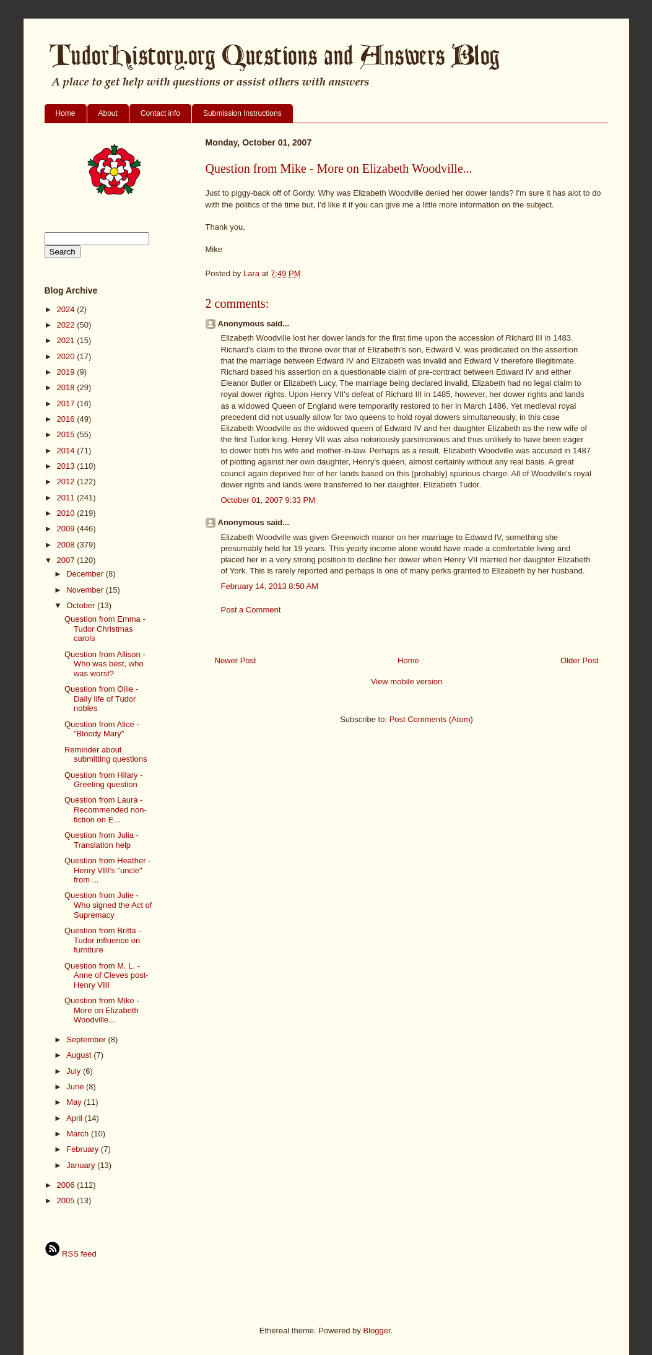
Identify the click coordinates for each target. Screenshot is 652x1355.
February (83, 1149)
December (86, 573)
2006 (67, 1185)
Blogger (376, 1330)
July (74, 1071)
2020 (67, 356)
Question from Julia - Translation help (101, 840)
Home (66, 113)
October (81, 605)
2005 (67, 1200)
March (78, 1133)
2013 (67, 466)
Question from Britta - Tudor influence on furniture (102, 940)
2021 (67, 340)
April (75, 1118)
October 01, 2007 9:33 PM (268, 500)
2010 (67, 513)
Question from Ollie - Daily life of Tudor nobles (101, 698)
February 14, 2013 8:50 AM (270, 586)
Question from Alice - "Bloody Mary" (101, 729)
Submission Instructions (242, 113)
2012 (67, 481)
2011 (67, 497)
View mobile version (406, 681)
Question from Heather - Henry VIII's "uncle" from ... (107, 870)
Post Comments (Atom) (431, 719)
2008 (67, 544)
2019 (67, 372)
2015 (67, 434)
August (79, 1055)
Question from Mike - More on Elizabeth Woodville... (101, 1010)
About (108, 113)
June (76, 1086)
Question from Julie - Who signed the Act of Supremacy (108, 905)
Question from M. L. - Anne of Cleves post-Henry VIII (106, 975)
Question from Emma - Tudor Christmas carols (105, 628)
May (75, 1102)
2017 (67, 403)
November (86, 590)
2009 (67, 528)
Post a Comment (251, 609)
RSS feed (71, 1253)
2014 (67, 450)
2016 (67, 419)
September (87, 1039)
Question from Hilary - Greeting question (103, 780)
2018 (67, 387)
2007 (67, 560)
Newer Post (235, 660)
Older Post (579, 660)
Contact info (160, 113)
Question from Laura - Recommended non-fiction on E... (105, 809)
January (81, 1165)
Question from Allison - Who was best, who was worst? (105, 664)
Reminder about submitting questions (105, 754)
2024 (67, 309)
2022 (67, 324)
